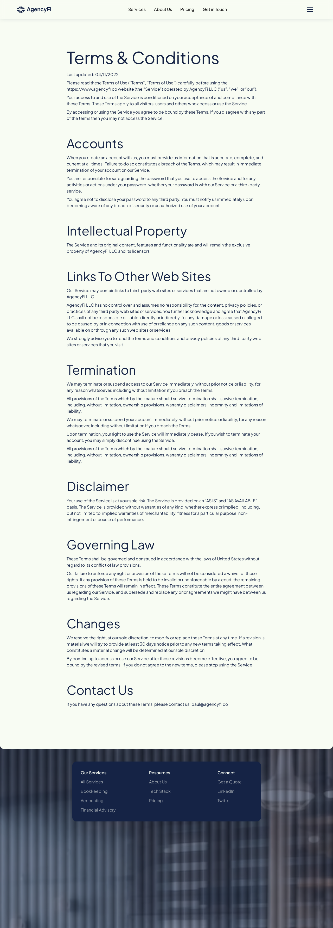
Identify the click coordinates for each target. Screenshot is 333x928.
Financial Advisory (98, 810)
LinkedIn (225, 791)
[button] (310, 9)
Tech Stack (160, 791)
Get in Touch (215, 9)
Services (137, 9)
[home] (34, 9)
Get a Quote (229, 781)
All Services (92, 781)
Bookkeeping (94, 791)
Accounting (92, 800)
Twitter (224, 800)
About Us (163, 9)
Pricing (187, 9)
